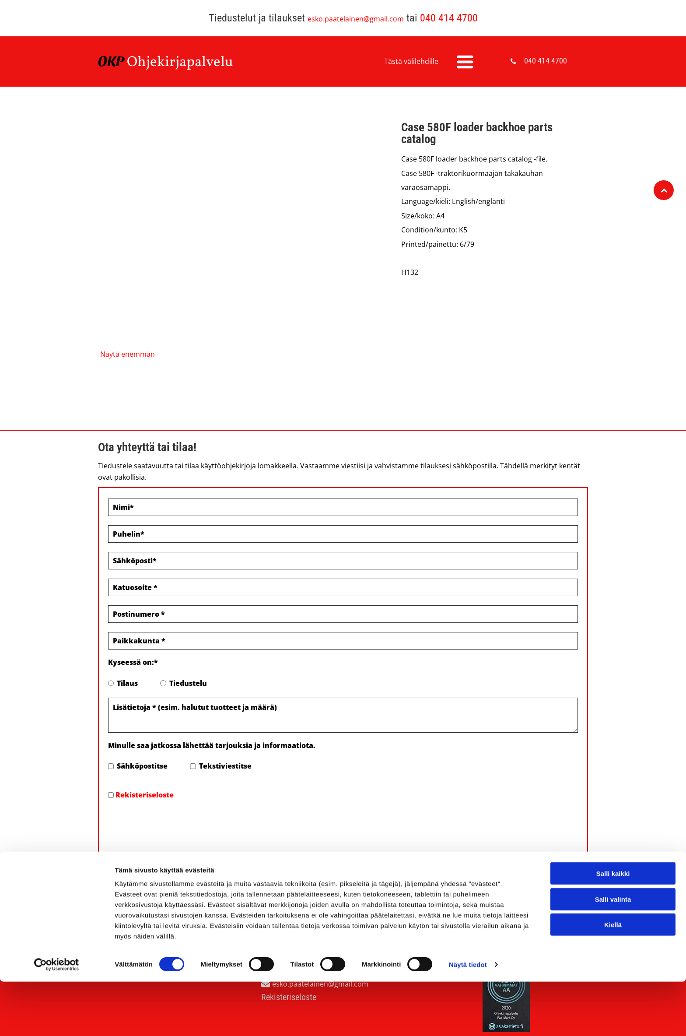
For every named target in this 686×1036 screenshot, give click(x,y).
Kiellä (613, 1019)
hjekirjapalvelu (185, 63)
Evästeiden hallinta (131, 895)
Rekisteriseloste (145, 795)
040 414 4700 (449, 18)
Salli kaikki (613, 968)
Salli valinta (613, 994)
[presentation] (174, 825)
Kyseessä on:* (133, 662)
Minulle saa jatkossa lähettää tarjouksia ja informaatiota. (211, 745)
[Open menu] (465, 61)
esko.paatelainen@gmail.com (356, 19)
